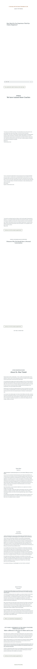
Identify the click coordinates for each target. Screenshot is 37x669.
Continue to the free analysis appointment (13, 230)
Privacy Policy (20, 664)
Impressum (16, 664)
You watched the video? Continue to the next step (14, 87)
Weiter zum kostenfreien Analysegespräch (13, 618)
